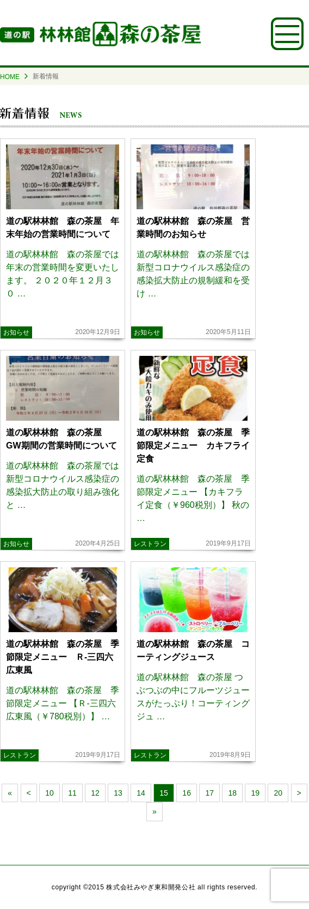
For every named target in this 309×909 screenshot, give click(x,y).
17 (209, 793)
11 (72, 793)
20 (278, 793)
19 (255, 793)
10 (49, 793)
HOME (10, 77)
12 (95, 793)
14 (141, 793)
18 (232, 793)
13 (118, 793)
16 (186, 793)
